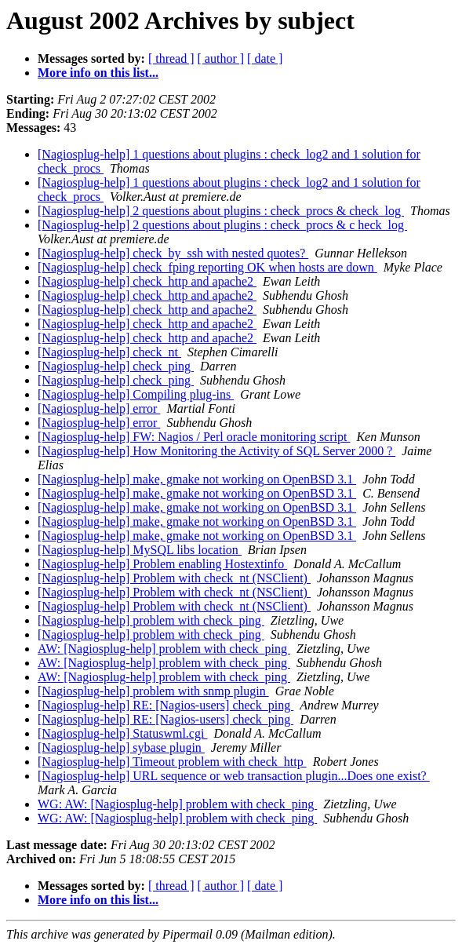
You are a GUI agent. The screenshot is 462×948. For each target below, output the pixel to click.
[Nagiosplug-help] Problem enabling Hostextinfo (162, 564)
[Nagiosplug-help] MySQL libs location (140, 549)
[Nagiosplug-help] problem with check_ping (151, 620)
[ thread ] (171, 58)
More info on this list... (98, 72)
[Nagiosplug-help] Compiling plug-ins (136, 394)
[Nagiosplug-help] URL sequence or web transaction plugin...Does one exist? (234, 775)
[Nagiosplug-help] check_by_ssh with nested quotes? (173, 253)
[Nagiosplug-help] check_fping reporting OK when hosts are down (207, 267)
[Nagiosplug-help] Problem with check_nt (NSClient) (174, 578)
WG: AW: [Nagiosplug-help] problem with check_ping (177, 804)
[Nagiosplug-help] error (99, 408)
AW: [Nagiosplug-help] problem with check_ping (164, 648)
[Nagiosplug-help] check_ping (116, 366)
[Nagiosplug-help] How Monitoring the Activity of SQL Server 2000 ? (216, 451)
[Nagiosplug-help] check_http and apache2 (147, 281)
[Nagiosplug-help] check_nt (109, 352)
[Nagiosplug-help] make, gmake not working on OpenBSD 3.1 (197, 479)
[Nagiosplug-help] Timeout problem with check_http (172, 761)
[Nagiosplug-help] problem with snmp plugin (153, 691)
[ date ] (264, 58)
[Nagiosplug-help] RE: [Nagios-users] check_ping (165, 705)
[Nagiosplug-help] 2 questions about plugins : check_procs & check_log (221, 210)
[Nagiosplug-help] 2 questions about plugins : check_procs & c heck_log (222, 225)
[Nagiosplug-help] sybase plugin (121, 747)
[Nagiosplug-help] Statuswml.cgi (122, 733)
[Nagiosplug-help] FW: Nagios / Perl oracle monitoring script (194, 436)
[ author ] (221, 58)
